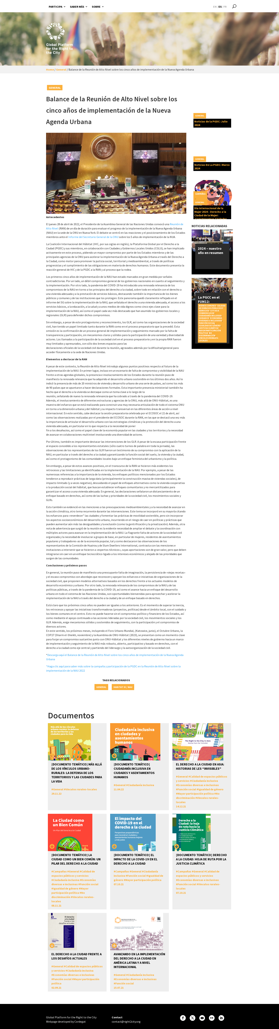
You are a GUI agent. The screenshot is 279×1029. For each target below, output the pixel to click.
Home (50, 69)
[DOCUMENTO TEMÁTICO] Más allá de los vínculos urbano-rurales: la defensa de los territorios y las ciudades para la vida (76, 772)
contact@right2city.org (126, 1021)
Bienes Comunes (207, 305)
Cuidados (204, 318)
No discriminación (207, 334)
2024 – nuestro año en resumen (210, 250)
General (61, 69)
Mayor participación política (196, 793)
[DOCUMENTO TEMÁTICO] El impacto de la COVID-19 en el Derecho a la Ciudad (135, 859)
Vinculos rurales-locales (209, 339)
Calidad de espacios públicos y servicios (212, 308)
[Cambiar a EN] (215, 6)
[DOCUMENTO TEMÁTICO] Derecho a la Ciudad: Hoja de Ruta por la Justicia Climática (201, 859)
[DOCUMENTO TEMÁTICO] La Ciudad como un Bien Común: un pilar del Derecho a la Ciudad (76, 859)
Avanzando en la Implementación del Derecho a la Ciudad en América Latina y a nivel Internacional (139, 960)
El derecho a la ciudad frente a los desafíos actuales (76, 956)
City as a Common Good (209, 311)
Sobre (96, 6)
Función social (207, 323)
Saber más (77, 6)
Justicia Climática (209, 328)
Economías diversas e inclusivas (210, 319)
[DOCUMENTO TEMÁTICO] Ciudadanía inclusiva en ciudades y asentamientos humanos (134, 770)
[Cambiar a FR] (225, 6)
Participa (55, 6)
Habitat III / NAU (123, 687)
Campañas (200, 193)
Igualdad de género (210, 325)
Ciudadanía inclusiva (210, 315)
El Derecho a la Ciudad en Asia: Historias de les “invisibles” (200, 766)
